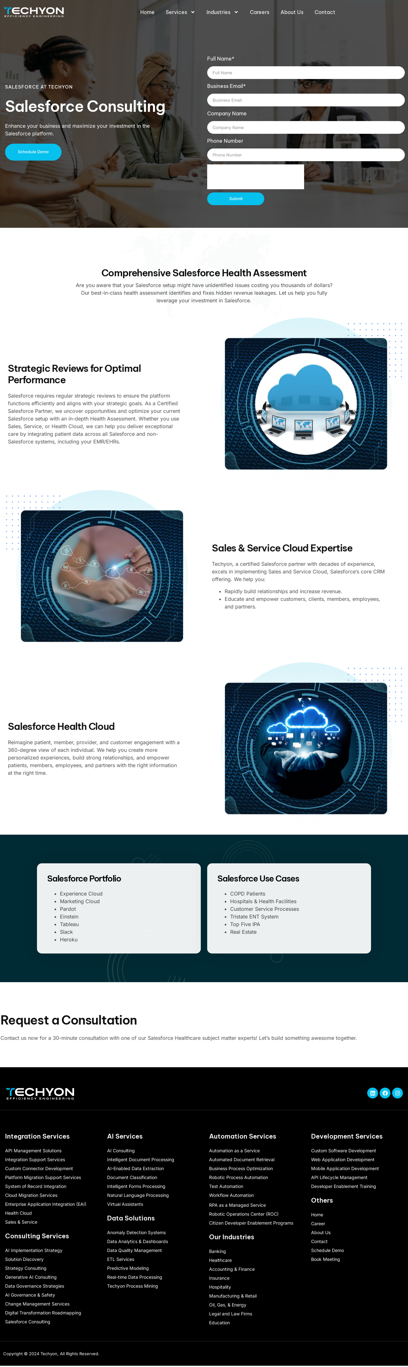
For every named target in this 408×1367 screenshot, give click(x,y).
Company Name (227, 113)
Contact (325, 12)
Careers (259, 12)
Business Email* (226, 86)
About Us (291, 12)
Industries (223, 12)
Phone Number (225, 141)
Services (180, 12)
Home (147, 12)
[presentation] (255, 176)
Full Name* (220, 58)
